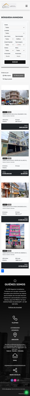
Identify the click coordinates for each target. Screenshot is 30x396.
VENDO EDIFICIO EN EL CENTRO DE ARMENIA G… (15, 253)
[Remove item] (17, 44)
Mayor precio (7, 79)
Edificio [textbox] (18, 39)
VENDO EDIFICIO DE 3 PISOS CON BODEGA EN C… (15, 206)
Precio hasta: (18, 53)
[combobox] (15, 27)
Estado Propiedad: (8, 42)
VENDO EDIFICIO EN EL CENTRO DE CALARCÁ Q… (15, 160)
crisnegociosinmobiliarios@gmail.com (15, 365)
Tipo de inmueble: (19, 36)
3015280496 (15, 330)
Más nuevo (7, 75)
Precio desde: (7, 53)
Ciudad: (6, 24)
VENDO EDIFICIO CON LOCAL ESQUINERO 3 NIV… (15, 114)
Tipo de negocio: (19, 42)
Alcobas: (6, 47)
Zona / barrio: (7, 36)
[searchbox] (16, 47)
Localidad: (6, 30)
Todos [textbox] (7, 27)
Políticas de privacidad (15, 307)
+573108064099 (15, 327)
